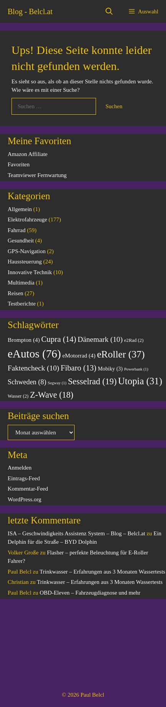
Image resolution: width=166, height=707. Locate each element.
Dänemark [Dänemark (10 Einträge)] (100, 339)
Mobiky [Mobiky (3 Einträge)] (110, 369)
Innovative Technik (30, 272)
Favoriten (19, 164)
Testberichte (22, 304)
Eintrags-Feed (24, 478)
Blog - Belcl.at (30, 11)
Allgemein (20, 209)
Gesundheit (21, 240)
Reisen (15, 293)
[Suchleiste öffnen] (109, 11)
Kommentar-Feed (28, 489)
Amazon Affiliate (27, 154)
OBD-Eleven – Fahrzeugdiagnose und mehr (90, 593)
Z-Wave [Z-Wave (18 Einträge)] (51, 395)
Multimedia (21, 283)
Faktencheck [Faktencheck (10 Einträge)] (33, 368)
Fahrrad (17, 230)
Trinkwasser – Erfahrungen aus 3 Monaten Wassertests (102, 572)
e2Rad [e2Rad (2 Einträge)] (133, 340)
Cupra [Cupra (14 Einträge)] (58, 339)
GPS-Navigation (27, 251)
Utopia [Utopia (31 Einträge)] (140, 381)
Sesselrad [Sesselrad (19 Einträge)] (92, 381)
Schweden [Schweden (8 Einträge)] (27, 382)
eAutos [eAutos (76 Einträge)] (34, 354)
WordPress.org (24, 499)
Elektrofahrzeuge (27, 219)
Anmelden (19, 468)
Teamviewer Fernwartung (37, 175)
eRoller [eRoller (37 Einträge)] (121, 354)
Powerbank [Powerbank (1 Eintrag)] (136, 369)
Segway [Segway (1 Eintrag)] (57, 383)
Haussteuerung (25, 261)
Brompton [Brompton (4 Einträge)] (24, 339)
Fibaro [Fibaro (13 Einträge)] (78, 368)
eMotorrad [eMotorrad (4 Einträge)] (79, 355)
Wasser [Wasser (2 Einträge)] (18, 396)
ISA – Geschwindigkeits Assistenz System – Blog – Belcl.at (76, 533)
